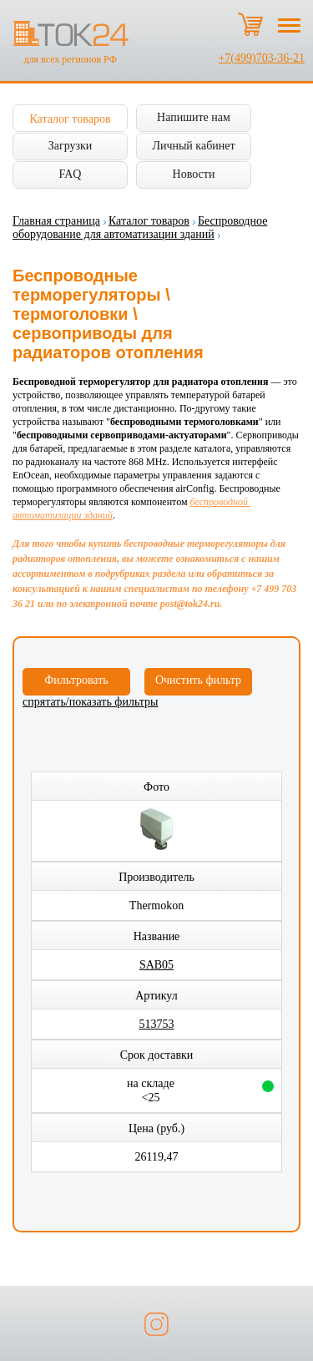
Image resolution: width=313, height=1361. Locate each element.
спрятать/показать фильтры (90, 702)
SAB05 (156, 965)
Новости (194, 174)
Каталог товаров (69, 119)
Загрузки (70, 145)
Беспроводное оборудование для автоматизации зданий (140, 227)
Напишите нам (193, 117)
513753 (156, 1024)
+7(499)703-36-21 (261, 58)
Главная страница (56, 221)
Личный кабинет (193, 145)
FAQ (70, 174)
